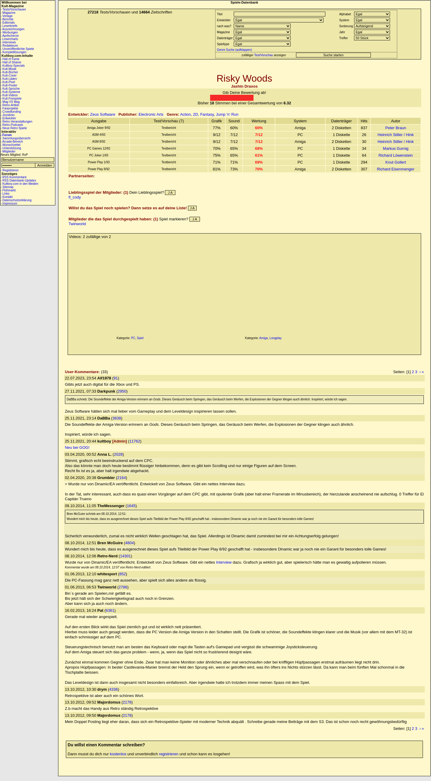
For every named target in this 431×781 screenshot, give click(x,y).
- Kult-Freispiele (11, 98)
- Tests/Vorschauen (13, 9)
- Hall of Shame (11, 62)
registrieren (168, 754)
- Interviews (8, 42)
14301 (125, 556)
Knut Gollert (396, 162)
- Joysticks (8, 115)
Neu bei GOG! (77, 447)
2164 (121, 477)
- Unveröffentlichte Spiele (17, 49)
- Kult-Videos (9, 95)
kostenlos (118, 754)
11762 (134, 441)
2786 (123, 587)
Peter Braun (395, 128)
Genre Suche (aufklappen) (234, 49)
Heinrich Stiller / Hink (396, 134)
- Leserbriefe (9, 26)
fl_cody (75, 197)
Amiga (263, 338)
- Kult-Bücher (9, 72)
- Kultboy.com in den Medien (19, 183)
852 (122, 574)
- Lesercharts (9, 39)
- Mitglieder (8, 151)
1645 (131, 506)
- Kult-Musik (8, 69)
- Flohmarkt (8, 190)
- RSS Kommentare (14, 177)
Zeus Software (102, 114)
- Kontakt (7, 197)
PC (133, 338)
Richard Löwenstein (396, 155)
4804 (129, 543)
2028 (118, 454)
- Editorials (8, 22)
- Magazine (8, 12)
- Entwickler (8, 118)
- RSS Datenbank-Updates (18, 180)
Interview (224, 562)
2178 (127, 702)
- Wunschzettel (10, 145)
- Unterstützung (11, 148)
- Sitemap (7, 187)
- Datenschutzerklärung (16, 200)
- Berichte (7, 19)
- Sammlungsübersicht (15, 138)
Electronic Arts (151, 114)
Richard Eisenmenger (395, 169)
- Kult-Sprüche (10, 88)
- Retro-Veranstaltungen (16, 121)
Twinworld (77, 224)
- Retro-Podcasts (12, 124)
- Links (5, 193)
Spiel (140, 338)
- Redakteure (9, 45)
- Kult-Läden (9, 78)
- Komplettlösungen (13, 52)
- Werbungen (9, 32)
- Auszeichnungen (13, 29)
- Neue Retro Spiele (14, 128)
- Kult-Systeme (10, 92)
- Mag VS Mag (10, 101)
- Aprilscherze (10, 35)
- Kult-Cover (8, 75)
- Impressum (9, 203)
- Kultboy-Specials (13, 65)
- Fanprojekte (9, 108)
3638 (117, 418)
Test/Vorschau (263, 55)
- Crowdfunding (11, 111)
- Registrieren (10, 170)
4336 (113, 689)
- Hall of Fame (10, 59)
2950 (122, 391)
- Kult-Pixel (8, 82)
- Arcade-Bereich (12, 141)
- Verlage (7, 16)
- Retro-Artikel (10, 105)
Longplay (275, 338)
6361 (110, 610)
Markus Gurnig (395, 148)
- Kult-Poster (9, 85)
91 (115, 378)
